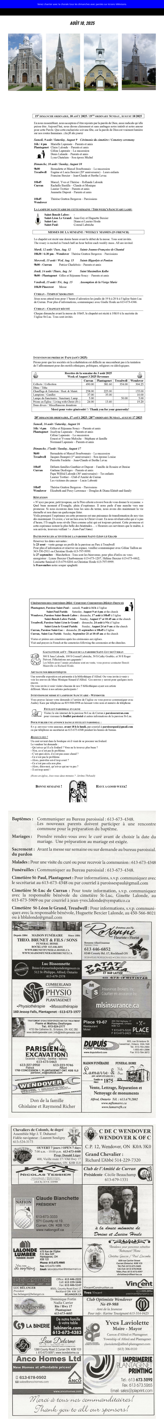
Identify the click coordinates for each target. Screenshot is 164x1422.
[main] (82, 23)
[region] (82, 4)
